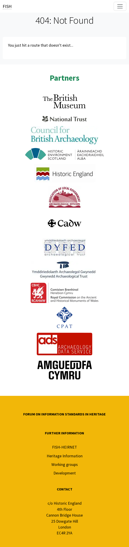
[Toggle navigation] (120, 6)
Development (64, 473)
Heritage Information (65, 456)
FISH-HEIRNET (64, 447)
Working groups (64, 464)
